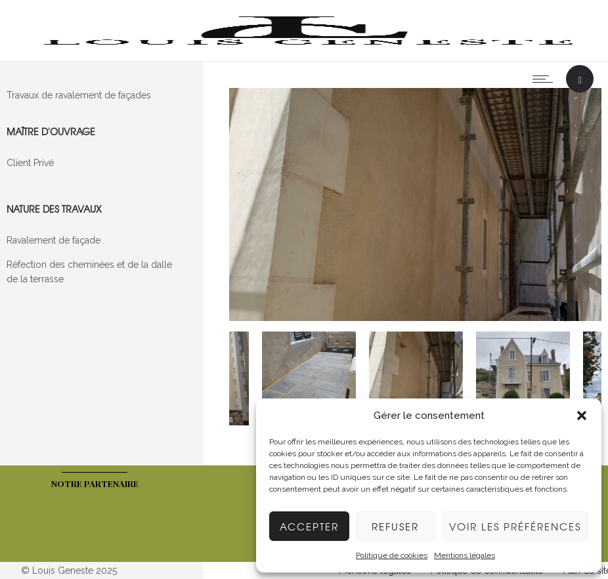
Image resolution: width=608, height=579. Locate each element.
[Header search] (580, 80)
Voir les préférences (515, 526)
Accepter (309, 526)
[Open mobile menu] (545, 79)
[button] (581, 415)
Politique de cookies (391, 555)
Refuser (395, 526)
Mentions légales (464, 555)
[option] (415, 206)
